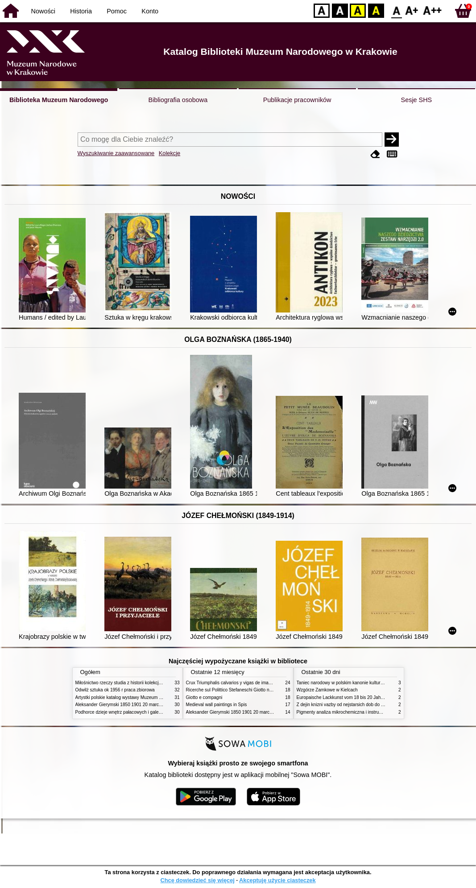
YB (357, 10)
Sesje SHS (416, 99)
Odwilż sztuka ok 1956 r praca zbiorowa (115, 689)
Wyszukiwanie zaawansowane (116, 153)
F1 (412, 10)
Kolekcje (169, 153)
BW (340, 10)
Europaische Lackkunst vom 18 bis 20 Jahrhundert (347, 697)
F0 (396, 10)
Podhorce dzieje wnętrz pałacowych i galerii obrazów (128, 712)
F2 (432, 10)
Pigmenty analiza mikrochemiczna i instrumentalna (347, 712)
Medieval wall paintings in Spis (216, 704)
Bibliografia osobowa (177, 99)
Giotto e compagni (204, 697)
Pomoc (117, 11)
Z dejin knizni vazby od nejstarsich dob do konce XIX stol (353, 704)
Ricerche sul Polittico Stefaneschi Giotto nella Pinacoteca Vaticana (252, 689)
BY (376, 10)
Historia (81, 11)
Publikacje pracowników (297, 99)
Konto (149, 11)
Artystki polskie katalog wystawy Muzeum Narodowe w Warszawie (141, 697)
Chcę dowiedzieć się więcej (197, 880)
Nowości (43, 11)
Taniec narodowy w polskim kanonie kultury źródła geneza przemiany (366, 682)
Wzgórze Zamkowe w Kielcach (327, 689)
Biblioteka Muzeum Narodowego (58, 99)
